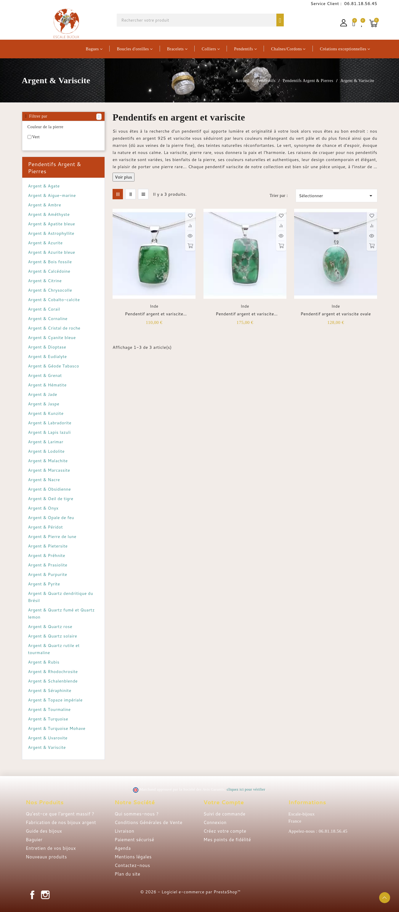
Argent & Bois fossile (50, 262)
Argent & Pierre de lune (52, 537)
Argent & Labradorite (50, 423)
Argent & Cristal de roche (54, 328)
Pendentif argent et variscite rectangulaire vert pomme (154, 314)
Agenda (123, 848)
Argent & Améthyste (49, 214)
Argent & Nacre (44, 480)
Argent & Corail (44, 309)
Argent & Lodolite (46, 451)
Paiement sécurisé (134, 839)
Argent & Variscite (47, 747)
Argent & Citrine (45, 281)
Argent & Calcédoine (49, 271)
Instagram (45, 895)
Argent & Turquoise (48, 719)
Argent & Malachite (48, 461)
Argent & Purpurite (47, 574)
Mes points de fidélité (227, 839)
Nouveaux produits (46, 857)
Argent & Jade (42, 394)
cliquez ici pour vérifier (246, 789)
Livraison (124, 831)
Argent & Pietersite (48, 546)
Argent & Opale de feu (51, 518)
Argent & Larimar (45, 442)
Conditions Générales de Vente (148, 822)
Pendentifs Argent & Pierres (54, 167)
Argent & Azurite (45, 243)
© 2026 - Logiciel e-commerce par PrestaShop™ (190, 892)
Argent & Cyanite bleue (52, 338)
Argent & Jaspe (44, 404)
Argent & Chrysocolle (50, 290)
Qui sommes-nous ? (137, 814)
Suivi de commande (224, 814)
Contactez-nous (132, 865)
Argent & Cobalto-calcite (54, 300)
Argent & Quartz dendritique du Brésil (60, 596)
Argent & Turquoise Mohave (57, 728)
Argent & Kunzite (46, 413)
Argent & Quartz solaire (52, 636)
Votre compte (223, 802)
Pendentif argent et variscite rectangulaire (245, 314)
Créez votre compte (224, 831)
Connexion (215, 822)
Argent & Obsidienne (49, 489)
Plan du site (127, 874)
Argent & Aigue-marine (52, 195)
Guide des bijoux (44, 831)
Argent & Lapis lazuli (49, 432)
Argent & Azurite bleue (51, 252)
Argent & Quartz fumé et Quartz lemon (61, 613)
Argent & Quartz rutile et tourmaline (54, 649)
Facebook (32, 895)
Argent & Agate (44, 186)
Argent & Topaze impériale (55, 700)
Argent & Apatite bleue (51, 224)
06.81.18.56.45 (360, 4)
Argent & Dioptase (47, 347)
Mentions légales (133, 857)
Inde (154, 306)
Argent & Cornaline (48, 319)
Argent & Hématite (47, 385)
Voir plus (123, 177)
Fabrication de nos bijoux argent (61, 822)
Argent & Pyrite (44, 584)
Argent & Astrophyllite (51, 233)
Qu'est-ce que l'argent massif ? (60, 814)
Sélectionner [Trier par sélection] (336, 195)
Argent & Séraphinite (49, 690)
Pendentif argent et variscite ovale (336, 314)
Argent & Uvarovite (48, 738)
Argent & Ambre (44, 205)
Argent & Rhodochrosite (53, 672)
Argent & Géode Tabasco (53, 366)
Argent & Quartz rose (50, 627)
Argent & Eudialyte (47, 356)
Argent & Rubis (44, 662)
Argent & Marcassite (49, 470)
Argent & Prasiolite (48, 565)
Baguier (34, 839)
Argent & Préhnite (46, 555)
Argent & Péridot (45, 527)
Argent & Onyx (43, 508)
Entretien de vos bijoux (51, 848)
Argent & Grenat (45, 375)
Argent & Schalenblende (53, 681)
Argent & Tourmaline (49, 709)
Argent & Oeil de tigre (50, 499)
